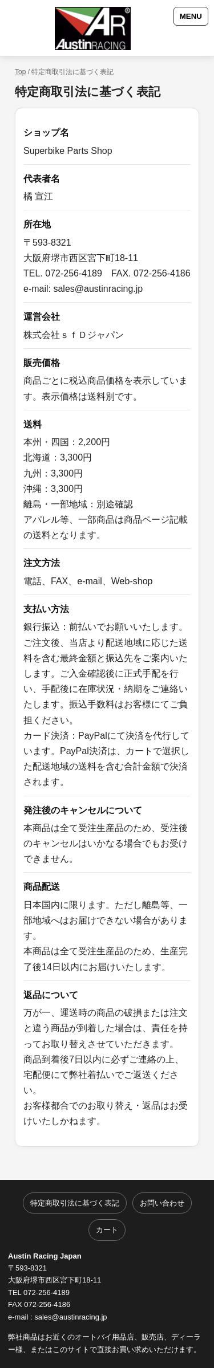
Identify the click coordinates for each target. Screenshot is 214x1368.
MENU (191, 16)
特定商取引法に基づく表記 (74, 1203)
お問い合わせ (162, 1203)
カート (107, 1230)
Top (20, 72)
